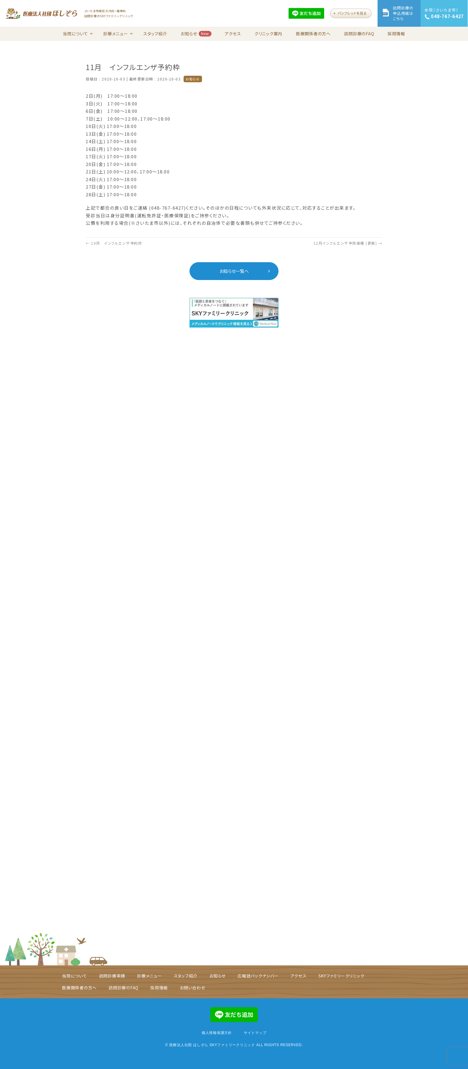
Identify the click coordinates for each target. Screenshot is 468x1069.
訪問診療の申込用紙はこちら (403, 13)
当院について (78, 34)
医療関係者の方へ (313, 34)
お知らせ (196, 34)
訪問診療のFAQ (359, 34)
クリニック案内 (268, 34)
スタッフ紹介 (155, 34)
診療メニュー (118, 34)
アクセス (233, 34)
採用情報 (396, 34)
